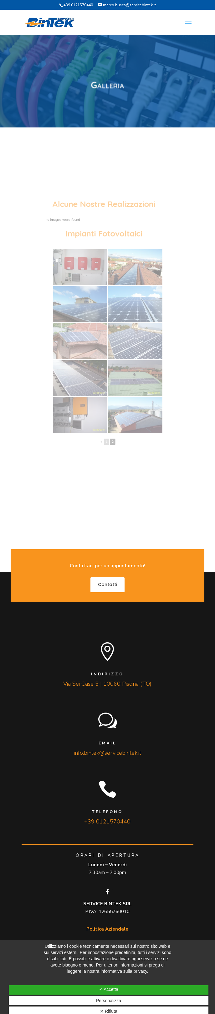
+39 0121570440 (78, 4)
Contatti (107, 584)
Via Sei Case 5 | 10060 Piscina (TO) (107, 684)
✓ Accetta (108, 989)
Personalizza (108, 1000)
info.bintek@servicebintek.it (107, 753)
